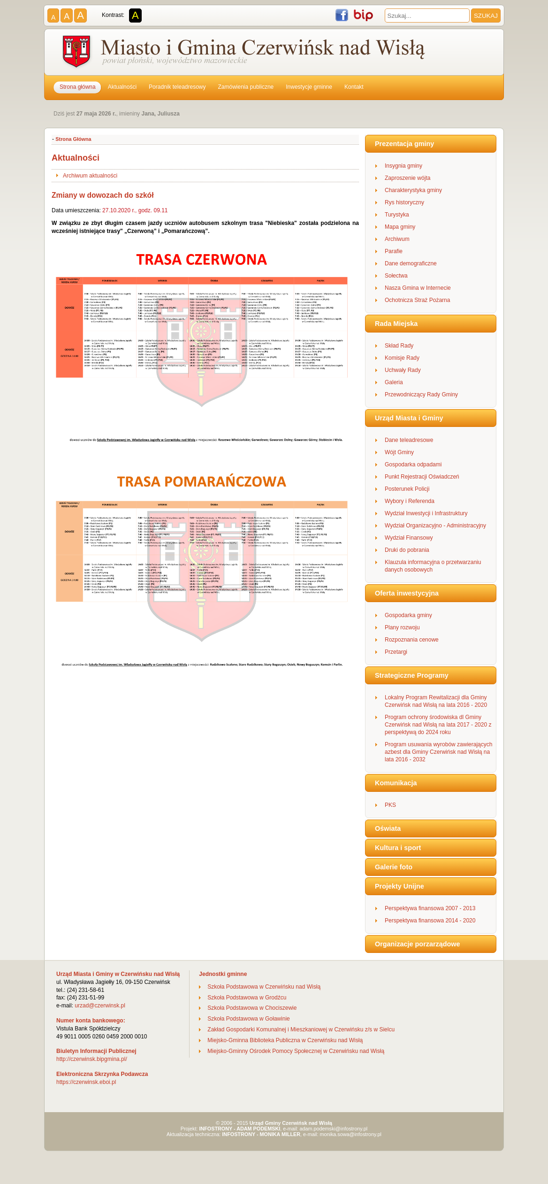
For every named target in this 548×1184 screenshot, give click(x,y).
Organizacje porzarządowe (417, 944)
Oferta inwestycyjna (407, 593)
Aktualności (122, 87)
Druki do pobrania (407, 550)
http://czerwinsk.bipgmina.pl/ (91, 1059)
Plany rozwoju (402, 627)
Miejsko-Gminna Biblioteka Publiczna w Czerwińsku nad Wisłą (285, 1040)
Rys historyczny (404, 202)
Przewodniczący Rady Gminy (421, 394)
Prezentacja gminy (404, 143)
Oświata (388, 828)
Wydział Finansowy (409, 537)
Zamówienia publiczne (246, 87)
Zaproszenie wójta (407, 178)
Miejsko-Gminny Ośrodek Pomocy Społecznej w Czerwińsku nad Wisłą (295, 1051)
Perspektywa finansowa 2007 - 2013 (430, 908)
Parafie (394, 251)
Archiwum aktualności (90, 175)
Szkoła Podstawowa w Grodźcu (246, 997)
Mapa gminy (400, 227)
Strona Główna (73, 139)
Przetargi (396, 652)
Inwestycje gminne (309, 87)
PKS (390, 805)
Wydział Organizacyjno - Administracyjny (435, 525)
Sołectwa (396, 275)
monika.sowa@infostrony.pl (350, 1134)
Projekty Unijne (399, 886)
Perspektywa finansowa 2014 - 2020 (430, 920)
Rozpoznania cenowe (412, 639)
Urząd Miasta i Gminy (409, 418)
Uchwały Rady (403, 370)
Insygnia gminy (403, 166)
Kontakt (354, 87)
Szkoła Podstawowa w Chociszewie (252, 1008)
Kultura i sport (398, 847)
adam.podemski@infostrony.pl (334, 1128)
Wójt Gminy (399, 452)
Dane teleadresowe (409, 440)
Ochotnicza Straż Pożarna (417, 300)
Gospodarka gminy (408, 615)
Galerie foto (393, 867)
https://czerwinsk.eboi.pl (86, 1082)
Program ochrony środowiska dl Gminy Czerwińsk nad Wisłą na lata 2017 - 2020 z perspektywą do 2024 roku (438, 724)
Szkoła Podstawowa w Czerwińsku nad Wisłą (263, 986)
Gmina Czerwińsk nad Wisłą (245, 53)
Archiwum (397, 239)
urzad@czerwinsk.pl (100, 1005)
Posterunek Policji (407, 489)
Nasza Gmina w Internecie (418, 288)
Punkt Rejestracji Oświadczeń (422, 476)
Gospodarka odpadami (413, 464)
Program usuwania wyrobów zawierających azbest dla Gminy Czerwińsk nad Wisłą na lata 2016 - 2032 (438, 752)
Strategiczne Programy (412, 675)
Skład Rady (399, 345)
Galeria (394, 382)
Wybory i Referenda (409, 501)
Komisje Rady (402, 358)
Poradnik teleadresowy (177, 87)
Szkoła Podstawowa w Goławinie (248, 1018)
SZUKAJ (486, 15)
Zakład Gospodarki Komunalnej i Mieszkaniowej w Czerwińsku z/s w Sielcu (301, 1029)
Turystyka (397, 214)
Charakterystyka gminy (413, 190)
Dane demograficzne (411, 263)
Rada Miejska (396, 323)
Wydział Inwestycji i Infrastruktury (426, 513)
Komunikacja (396, 783)
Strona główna (78, 87)
